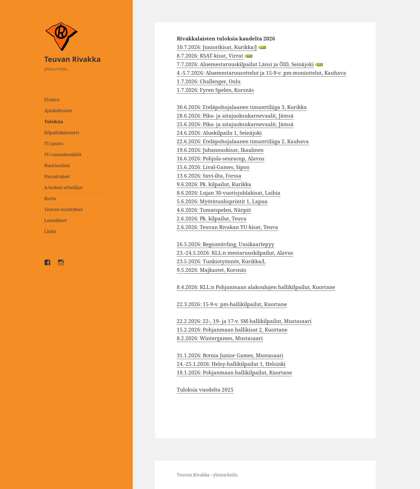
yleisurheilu (56, 69)
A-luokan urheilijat (63, 187)
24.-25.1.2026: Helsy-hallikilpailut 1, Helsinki (231, 363)
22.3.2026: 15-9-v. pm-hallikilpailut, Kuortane (232, 304)
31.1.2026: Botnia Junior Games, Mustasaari (230, 355)
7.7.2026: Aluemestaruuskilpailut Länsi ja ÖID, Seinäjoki (245, 64)
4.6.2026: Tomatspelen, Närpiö (214, 209)
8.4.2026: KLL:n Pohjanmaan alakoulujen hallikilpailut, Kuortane (256, 287)
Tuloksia (53, 122)
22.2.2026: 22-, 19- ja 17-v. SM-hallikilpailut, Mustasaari (244, 321)
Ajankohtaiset (58, 111)
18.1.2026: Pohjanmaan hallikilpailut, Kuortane (234, 372)
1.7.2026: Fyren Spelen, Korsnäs (215, 89)
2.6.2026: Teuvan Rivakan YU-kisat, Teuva (227, 227)
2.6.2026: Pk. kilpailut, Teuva (211, 218)
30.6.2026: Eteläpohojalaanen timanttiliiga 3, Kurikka (242, 107)
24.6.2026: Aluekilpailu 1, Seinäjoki (219, 132)
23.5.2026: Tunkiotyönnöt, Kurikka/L (221, 261)
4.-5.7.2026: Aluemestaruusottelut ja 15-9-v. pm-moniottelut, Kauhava (261, 72)
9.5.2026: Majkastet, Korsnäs (211, 269)
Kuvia (50, 198)
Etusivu (51, 100)
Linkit (50, 231)
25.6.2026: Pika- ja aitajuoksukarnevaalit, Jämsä (235, 124)
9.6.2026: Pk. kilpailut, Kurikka (214, 184)
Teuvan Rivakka (72, 59)
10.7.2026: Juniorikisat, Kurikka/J (217, 47)
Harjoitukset (57, 176)
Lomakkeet (55, 220)
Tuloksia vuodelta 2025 (205, 389)
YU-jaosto (53, 143)
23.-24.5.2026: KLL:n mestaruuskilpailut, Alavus (235, 252)
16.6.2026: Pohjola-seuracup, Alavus (220, 158)
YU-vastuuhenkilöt (63, 154)
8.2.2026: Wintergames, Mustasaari (220, 338)
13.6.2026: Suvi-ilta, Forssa (209, 175)
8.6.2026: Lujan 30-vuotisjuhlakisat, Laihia (228, 192)
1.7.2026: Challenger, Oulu (209, 81)
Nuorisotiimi (57, 165)
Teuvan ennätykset (63, 209)
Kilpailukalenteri (61, 133)
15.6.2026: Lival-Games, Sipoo (213, 167)
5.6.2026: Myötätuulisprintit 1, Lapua (222, 201)
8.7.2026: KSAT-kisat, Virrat (210, 55)
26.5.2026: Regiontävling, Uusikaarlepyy (225, 244)
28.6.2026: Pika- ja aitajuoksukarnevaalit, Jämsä (235, 115)
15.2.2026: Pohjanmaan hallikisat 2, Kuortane (232, 329)
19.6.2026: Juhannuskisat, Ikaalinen (220, 149)
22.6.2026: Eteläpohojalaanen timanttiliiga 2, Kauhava (243, 141)
